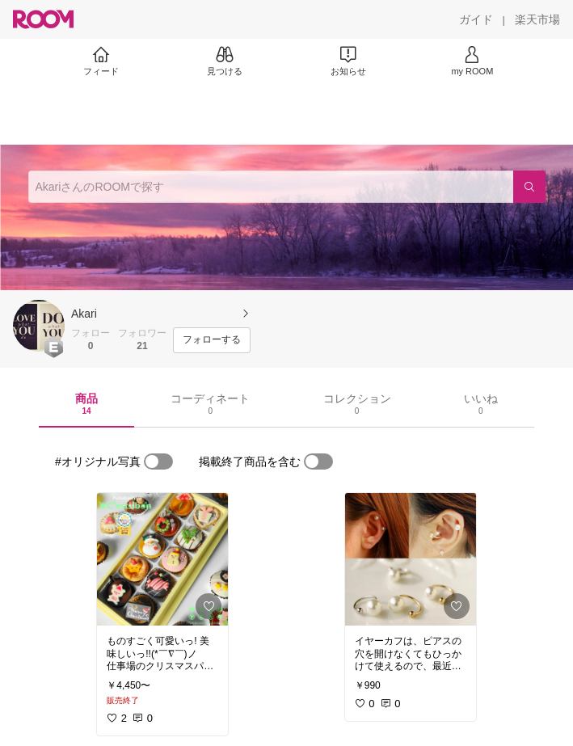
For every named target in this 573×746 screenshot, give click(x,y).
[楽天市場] (537, 19)
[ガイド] (476, 19)
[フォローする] (212, 340)
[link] (162, 559)
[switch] (158, 461)
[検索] (529, 187)
